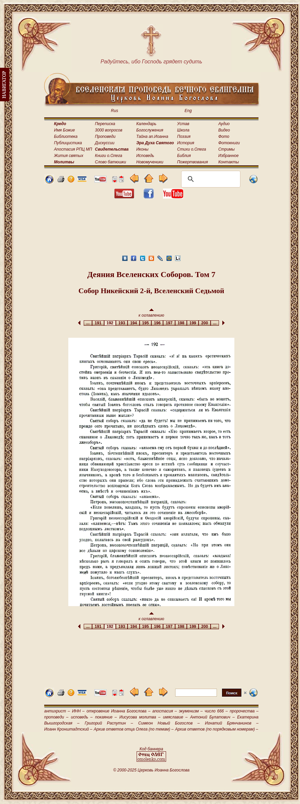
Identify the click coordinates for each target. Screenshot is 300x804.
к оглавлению (151, 313)
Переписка (105, 123)
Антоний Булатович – (212, 717)
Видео (224, 130)
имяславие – (175, 717)
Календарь (146, 123)
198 (180, 323)
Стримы (226, 149)
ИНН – (78, 711)
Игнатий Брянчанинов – (231, 723)
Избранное (228, 155)
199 (192, 323)
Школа (183, 130)
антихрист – (57, 711)
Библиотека (65, 136)
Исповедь (145, 155)
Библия (184, 155)
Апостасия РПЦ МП (73, 149)
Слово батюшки (110, 162)
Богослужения (149, 130)
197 (168, 323)
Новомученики (149, 162)
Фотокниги (229, 143)
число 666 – (216, 711)
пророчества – (244, 711)
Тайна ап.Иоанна (152, 136)
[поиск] (209, 179)
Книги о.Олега (108, 155)
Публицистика (68, 143)
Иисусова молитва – (140, 717)
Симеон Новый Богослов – (169, 723)
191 (97, 323)
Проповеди (105, 136)
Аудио (224, 123)
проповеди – (56, 717)
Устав (183, 123)
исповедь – (82, 717)
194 (133, 323)
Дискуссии (105, 143)
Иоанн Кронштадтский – (68, 729)
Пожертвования (192, 162)
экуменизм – (191, 711)
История (185, 143)
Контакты (228, 162)
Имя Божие (64, 130)
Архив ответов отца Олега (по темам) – (133, 729)
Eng (188, 110)
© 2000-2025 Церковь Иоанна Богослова (151, 770)
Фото (223, 136)
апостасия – (164, 711)
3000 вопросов (109, 130)
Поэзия (184, 136)
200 (204, 323)
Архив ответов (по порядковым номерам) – (216, 729)
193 (121, 323)
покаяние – (106, 717)
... (88, 323)
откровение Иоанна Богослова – (118, 711)
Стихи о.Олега (191, 149)
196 (157, 323)
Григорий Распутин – (109, 723)
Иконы (142, 149)
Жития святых (68, 155)
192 (110, 323)
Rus (114, 110)
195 (145, 323)
